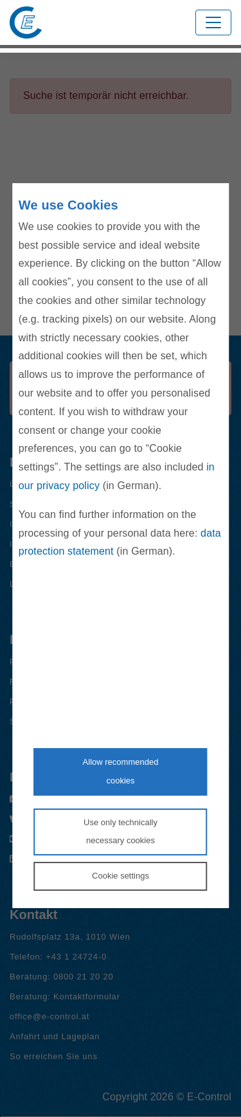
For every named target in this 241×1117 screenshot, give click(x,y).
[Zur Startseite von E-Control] (26, 22)
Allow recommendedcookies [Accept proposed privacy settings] (121, 771)
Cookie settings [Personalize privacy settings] (120, 875)
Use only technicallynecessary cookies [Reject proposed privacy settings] (120, 832)
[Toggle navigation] (213, 22)
